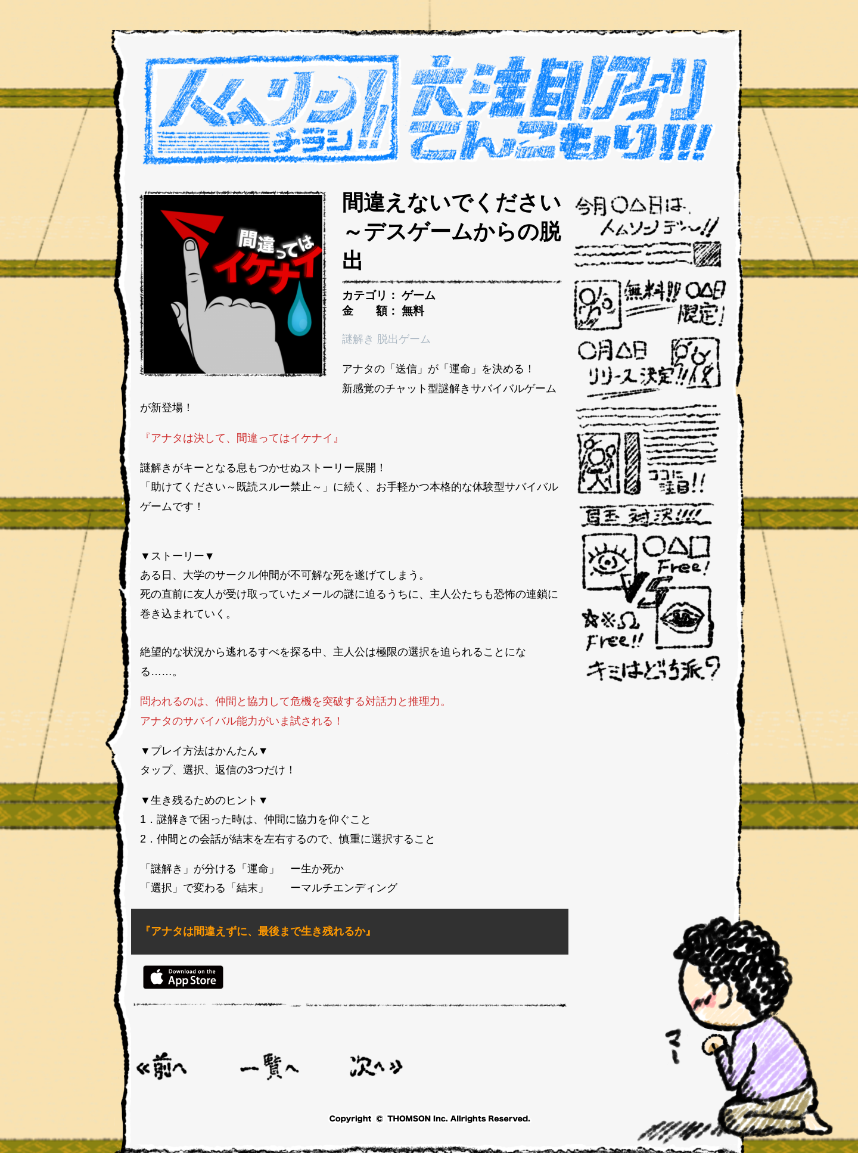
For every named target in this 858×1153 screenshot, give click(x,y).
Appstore (183, 977)
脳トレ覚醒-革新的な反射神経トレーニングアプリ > (376, 1066)
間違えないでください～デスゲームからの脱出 (451, 231)
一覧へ (269, 1066)
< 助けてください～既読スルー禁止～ (162, 1066)
